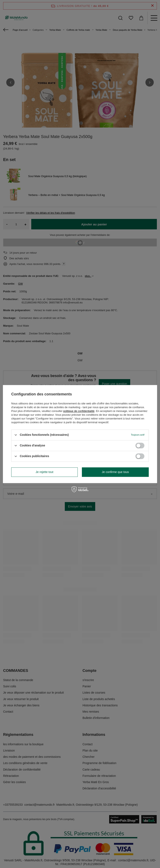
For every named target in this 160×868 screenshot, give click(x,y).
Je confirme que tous (115, 472)
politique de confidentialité (79, 411)
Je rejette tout (44, 472)
